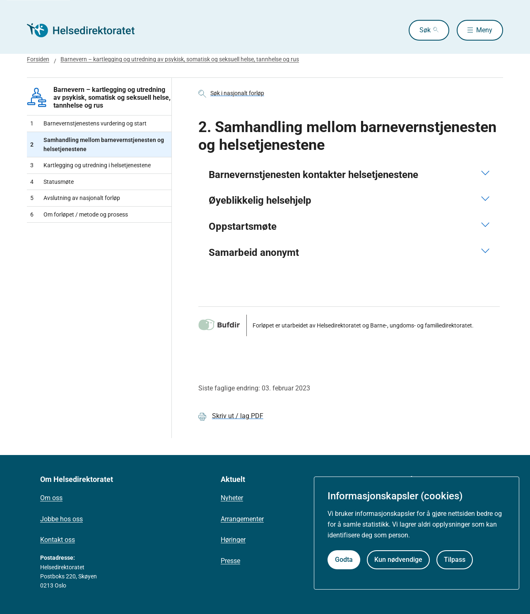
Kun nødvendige (398, 559)
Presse (230, 561)
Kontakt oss (57, 540)
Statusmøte (52, 181)
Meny (484, 30)
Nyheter (232, 498)
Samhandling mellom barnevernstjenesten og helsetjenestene (97, 144)
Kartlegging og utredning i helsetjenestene (90, 165)
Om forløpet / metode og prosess (79, 214)
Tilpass (454, 559)
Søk (425, 30)
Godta (344, 559)
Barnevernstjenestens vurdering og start (88, 123)
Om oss (51, 498)
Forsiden (38, 59)
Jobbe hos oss (61, 519)
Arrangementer (242, 519)
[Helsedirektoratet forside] (86, 30)
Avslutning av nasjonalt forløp (75, 197)
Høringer (233, 540)
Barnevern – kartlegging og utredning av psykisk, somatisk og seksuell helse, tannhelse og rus (179, 59)
